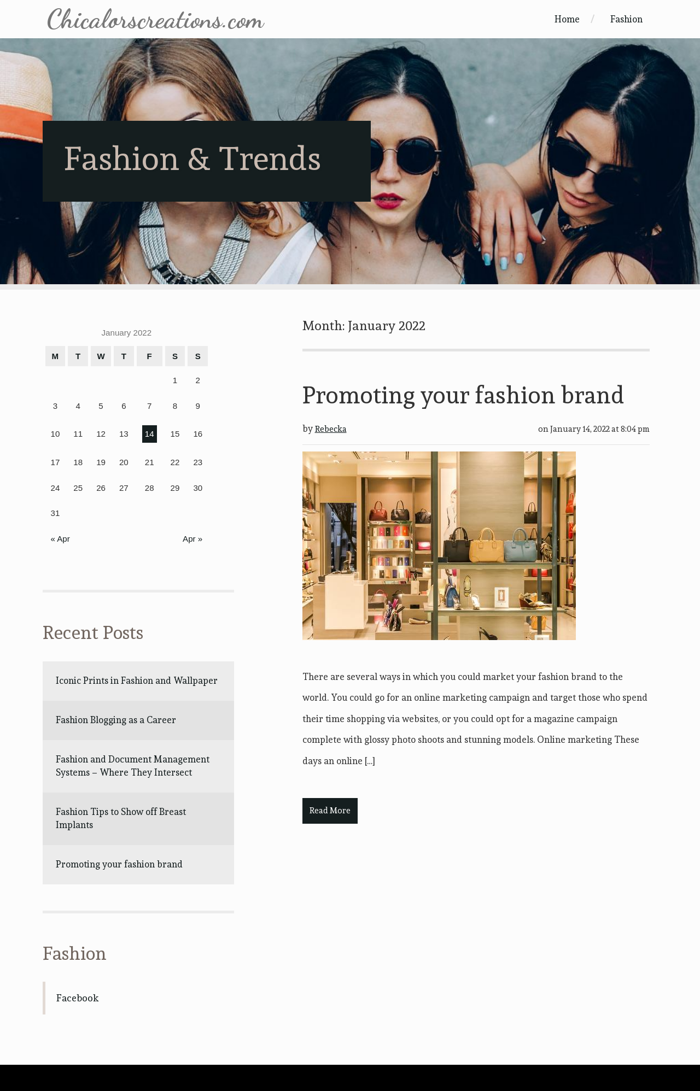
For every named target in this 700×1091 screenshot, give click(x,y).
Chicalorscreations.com (155, 19)
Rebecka (331, 429)
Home (567, 19)
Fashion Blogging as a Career (116, 719)
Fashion (626, 19)
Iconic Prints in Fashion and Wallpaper (137, 680)
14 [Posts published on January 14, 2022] (149, 433)
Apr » (192, 538)
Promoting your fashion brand (119, 864)
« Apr (60, 538)
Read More (330, 811)
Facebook (77, 998)
